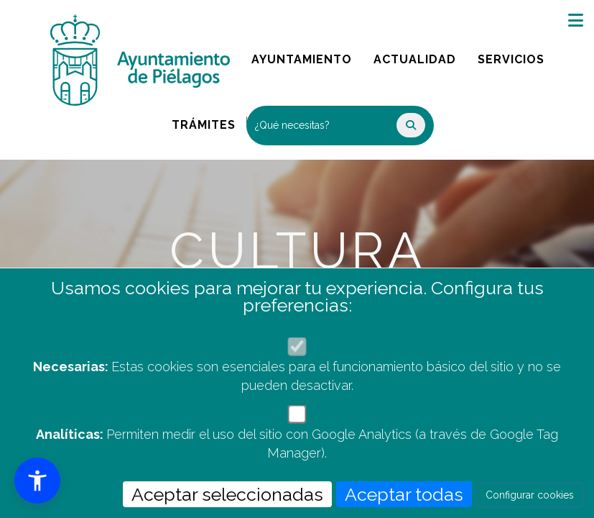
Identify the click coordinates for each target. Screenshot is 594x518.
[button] (37, 481)
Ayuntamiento (303, 55)
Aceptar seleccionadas (227, 494)
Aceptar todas (404, 494)
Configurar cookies (530, 495)
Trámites (208, 121)
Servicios (516, 55)
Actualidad (420, 55)
